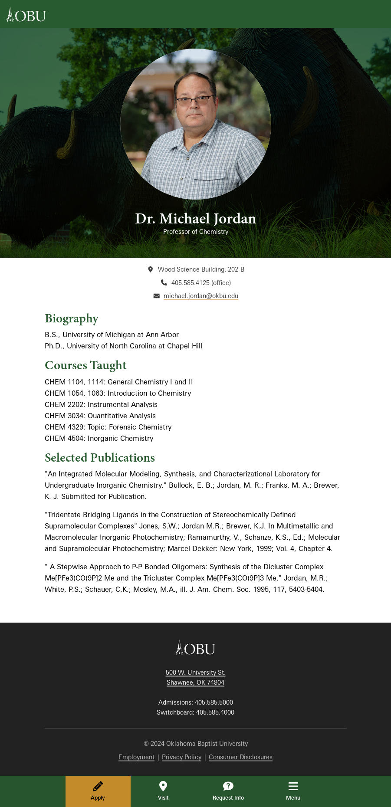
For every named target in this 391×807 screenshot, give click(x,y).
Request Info (228, 791)
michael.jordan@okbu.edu (201, 295)
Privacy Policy (181, 757)
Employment (136, 757)
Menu (299, 791)
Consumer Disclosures (241, 757)
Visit (163, 791)
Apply (98, 791)
